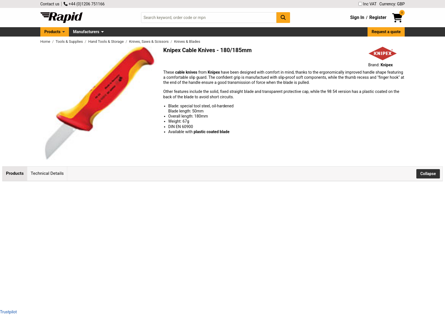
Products (52, 31)
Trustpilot (8, 312)
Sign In (357, 17)
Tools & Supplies (70, 41)
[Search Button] (283, 17)
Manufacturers (86, 31)
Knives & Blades (187, 41)
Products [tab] (15, 173)
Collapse (428, 173)
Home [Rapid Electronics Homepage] (45, 41)
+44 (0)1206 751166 (84, 4)
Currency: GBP (392, 4)
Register (377, 17)
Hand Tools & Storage (106, 41)
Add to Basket (156, 210)
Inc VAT (367, 4)
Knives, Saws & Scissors (149, 41)
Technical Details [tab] (47, 173)
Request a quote (386, 31)
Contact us (49, 4)
